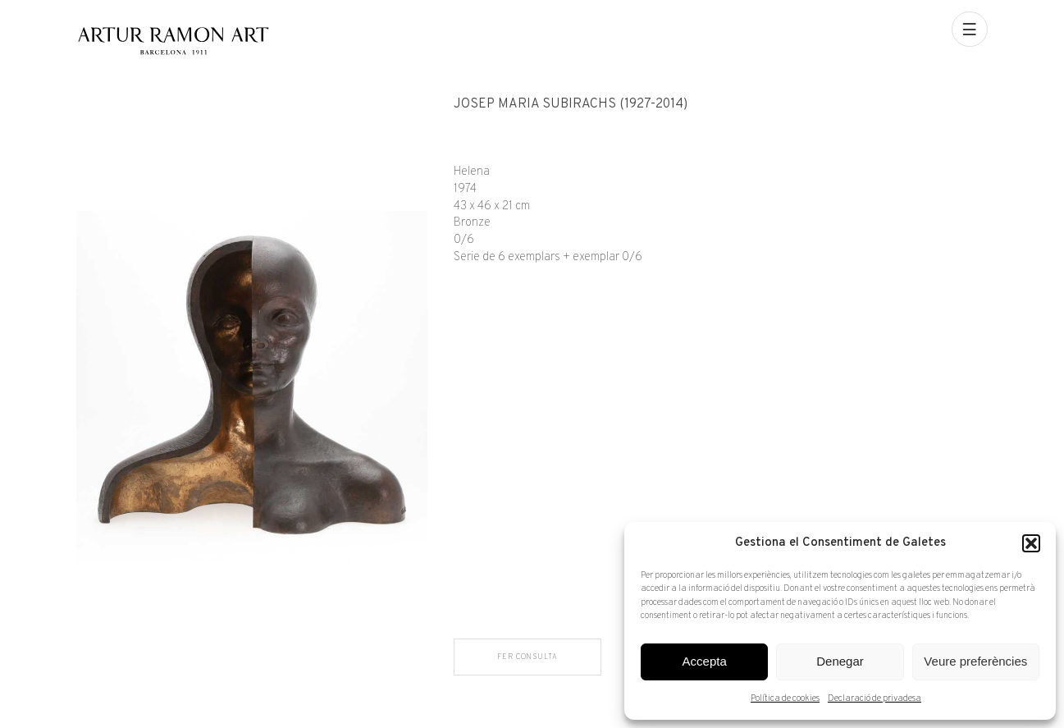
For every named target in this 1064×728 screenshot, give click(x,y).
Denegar (840, 661)
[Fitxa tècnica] (721, 182)
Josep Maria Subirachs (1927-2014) (570, 104)
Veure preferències (975, 661)
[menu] (970, 29)
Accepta (705, 661)
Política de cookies (785, 698)
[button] (1031, 543)
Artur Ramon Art (172, 40)
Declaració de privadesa (874, 698)
